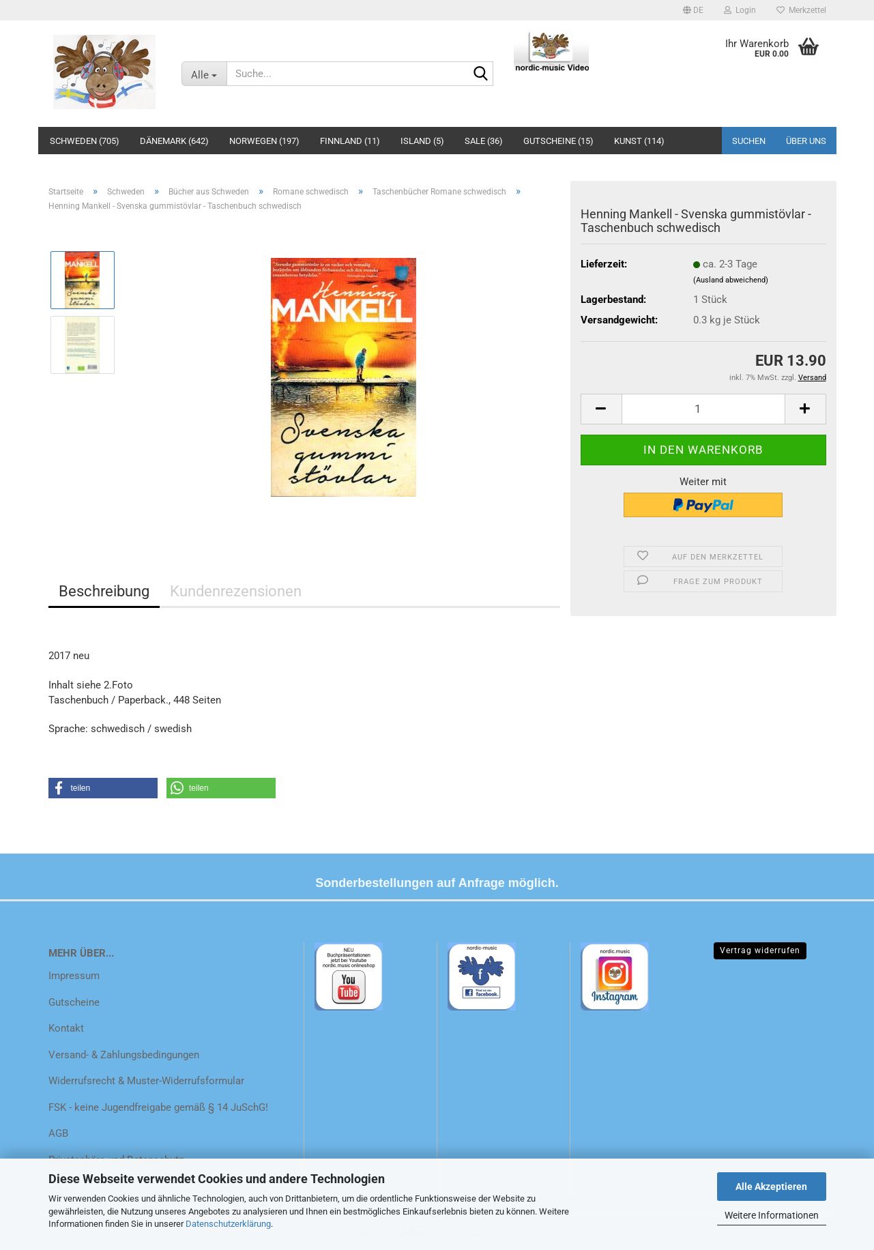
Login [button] (740, 10)
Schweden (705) (84, 141)
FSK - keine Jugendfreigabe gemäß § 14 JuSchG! (158, 1107)
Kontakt (66, 1028)
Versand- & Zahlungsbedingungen (123, 1055)
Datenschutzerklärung (228, 1224)
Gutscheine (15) (558, 141)
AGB (58, 1133)
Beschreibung (104, 591)
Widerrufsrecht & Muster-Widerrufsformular (146, 1081)
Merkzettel (801, 10)
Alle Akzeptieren (771, 1186)
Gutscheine (74, 1002)
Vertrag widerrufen (760, 950)
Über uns (806, 141)
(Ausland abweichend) (730, 280)
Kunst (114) (639, 141)
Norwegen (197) (264, 141)
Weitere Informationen (772, 1215)
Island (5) (422, 141)
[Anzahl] (703, 409)
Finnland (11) (350, 141)
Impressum (74, 976)
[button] (693, 10)
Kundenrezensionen (236, 591)
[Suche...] (204, 73)
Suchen (749, 141)
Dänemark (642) (174, 141)
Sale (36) (484, 141)
